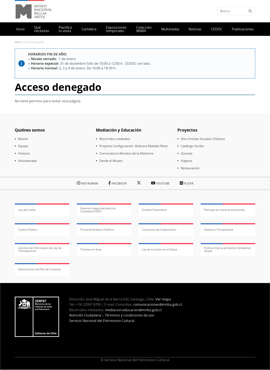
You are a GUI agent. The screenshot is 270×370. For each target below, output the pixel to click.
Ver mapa (163, 299)
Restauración (190, 168)
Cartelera (89, 29)
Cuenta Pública (27, 229)
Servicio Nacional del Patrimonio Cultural (101, 320)
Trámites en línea (90, 249)
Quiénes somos (30, 130)
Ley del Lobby (27, 210)
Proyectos (187, 130)
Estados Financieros (154, 210)
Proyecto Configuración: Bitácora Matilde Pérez (133, 146)
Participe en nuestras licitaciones (224, 210)
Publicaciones (243, 29)
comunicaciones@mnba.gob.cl (157, 304)
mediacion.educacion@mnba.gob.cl (133, 310)
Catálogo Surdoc (192, 146)
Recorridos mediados (114, 139)
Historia (24, 153)
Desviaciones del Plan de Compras (39, 269)
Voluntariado (27, 161)
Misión (23, 139)
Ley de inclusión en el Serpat (159, 249)
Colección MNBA (144, 29)
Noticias (195, 29)
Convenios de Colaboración (159, 229)
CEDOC (216, 29)
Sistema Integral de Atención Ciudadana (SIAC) (98, 209)
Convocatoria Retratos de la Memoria (126, 153)
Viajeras (186, 161)
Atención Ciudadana (85, 315)
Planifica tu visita (65, 29)
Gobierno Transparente (218, 229)
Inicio (20, 29)
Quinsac (187, 153)
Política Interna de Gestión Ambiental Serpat (227, 249)
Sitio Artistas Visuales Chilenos (203, 139)
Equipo (23, 146)
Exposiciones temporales (116, 29)
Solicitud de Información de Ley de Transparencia (39, 249)
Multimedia (170, 29)
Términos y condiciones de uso (129, 315)
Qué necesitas (41, 29)
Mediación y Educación (118, 130)
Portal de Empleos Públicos (97, 229)
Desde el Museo (111, 161)
